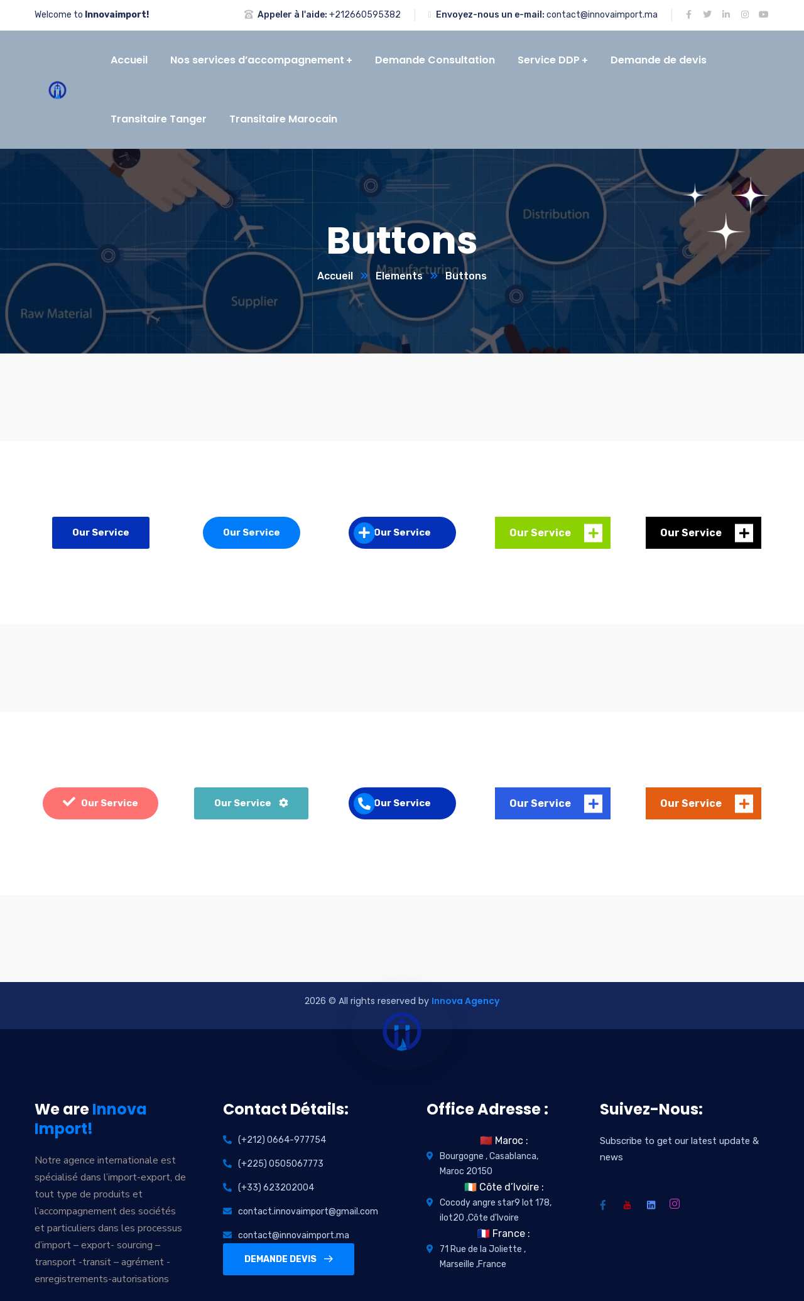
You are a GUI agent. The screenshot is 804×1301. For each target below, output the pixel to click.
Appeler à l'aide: (292, 14)
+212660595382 (365, 14)
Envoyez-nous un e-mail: (490, 14)
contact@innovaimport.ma (602, 14)
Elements (399, 276)
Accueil (335, 276)
